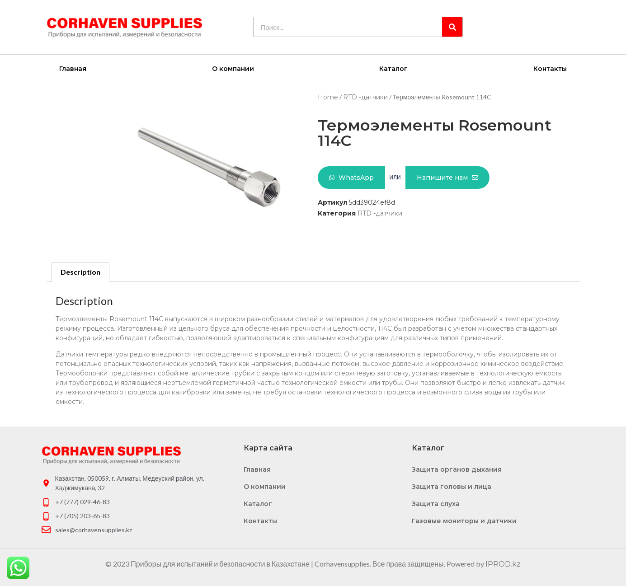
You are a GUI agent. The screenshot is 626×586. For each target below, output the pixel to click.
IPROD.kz (503, 563)
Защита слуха (436, 503)
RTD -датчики (365, 97)
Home (328, 97)
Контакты (550, 68)
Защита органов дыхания (457, 469)
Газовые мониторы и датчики (464, 520)
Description (80, 271)
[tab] (80, 271)
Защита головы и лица (451, 486)
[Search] (452, 27)
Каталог (393, 68)
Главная (72, 68)
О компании (233, 68)
